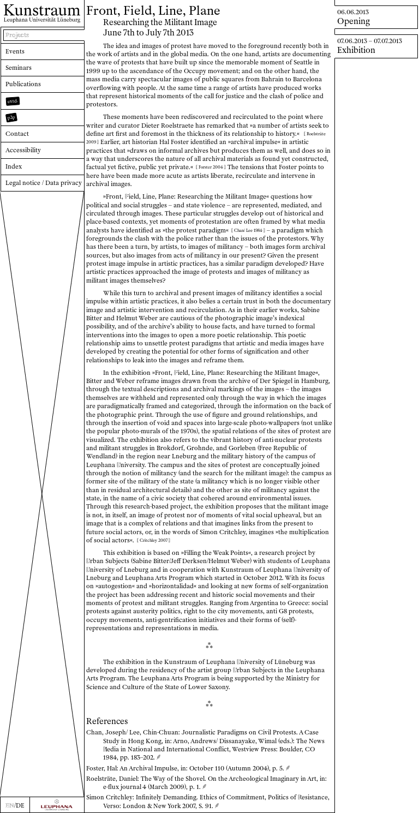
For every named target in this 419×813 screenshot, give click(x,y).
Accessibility (23, 150)
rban (95, 561)
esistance (313, 797)
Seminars (18, 67)
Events (15, 51)
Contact (17, 134)
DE (20, 805)
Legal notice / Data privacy (43, 183)
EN (9, 805)
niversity (131, 465)
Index (13, 166)
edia (111, 749)
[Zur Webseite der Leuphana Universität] (57, 804)
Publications (23, 84)
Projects (17, 35)
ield (132, 196)
